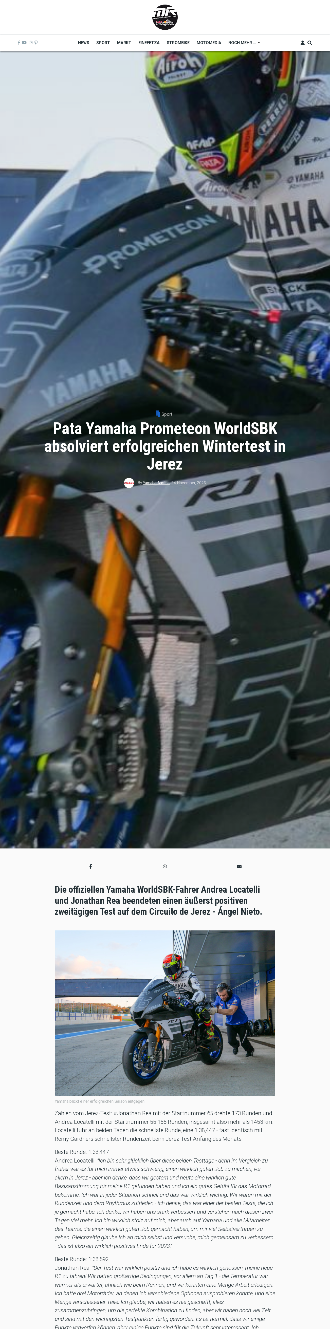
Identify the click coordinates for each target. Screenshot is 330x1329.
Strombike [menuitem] (178, 42)
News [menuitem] (83, 42)
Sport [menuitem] (103, 42)
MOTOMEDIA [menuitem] (209, 42)
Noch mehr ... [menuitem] (242, 44)
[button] (90, 866)
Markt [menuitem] (124, 42)
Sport (166, 414)
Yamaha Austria (156, 482)
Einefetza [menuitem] (149, 42)
